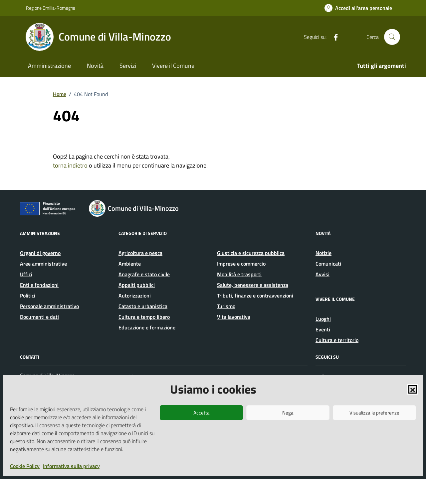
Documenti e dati (39, 317)
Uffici (26, 274)
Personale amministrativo (49, 306)
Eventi (323, 329)
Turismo (226, 306)
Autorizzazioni (134, 295)
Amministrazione (49, 65)
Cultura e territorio (337, 340)
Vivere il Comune (173, 65)
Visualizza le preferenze (374, 413)
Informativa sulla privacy (71, 466)
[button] (412, 389)
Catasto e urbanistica (142, 306)
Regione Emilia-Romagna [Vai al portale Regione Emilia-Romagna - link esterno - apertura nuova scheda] (50, 7)
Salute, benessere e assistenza (252, 285)
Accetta (201, 413)
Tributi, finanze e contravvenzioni (255, 295)
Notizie (323, 253)
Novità (95, 65)
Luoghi (323, 319)
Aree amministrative (43, 264)
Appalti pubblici (136, 285)
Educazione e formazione (146, 327)
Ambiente (129, 264)
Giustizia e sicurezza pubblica (251, 253)
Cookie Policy (25, 466)
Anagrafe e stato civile (144, 274)
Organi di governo (40, 253)
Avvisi (322, 274)
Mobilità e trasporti (239, 274)
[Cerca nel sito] (392, 37)
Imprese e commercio (241, 264)
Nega (288, 413)
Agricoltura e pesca (140, 253)
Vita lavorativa (233, 317)
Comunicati (328, 264)
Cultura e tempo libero (144, 317)
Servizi (127, 65)
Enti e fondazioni (39, 285)
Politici (27, 295)
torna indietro (70, 165)
